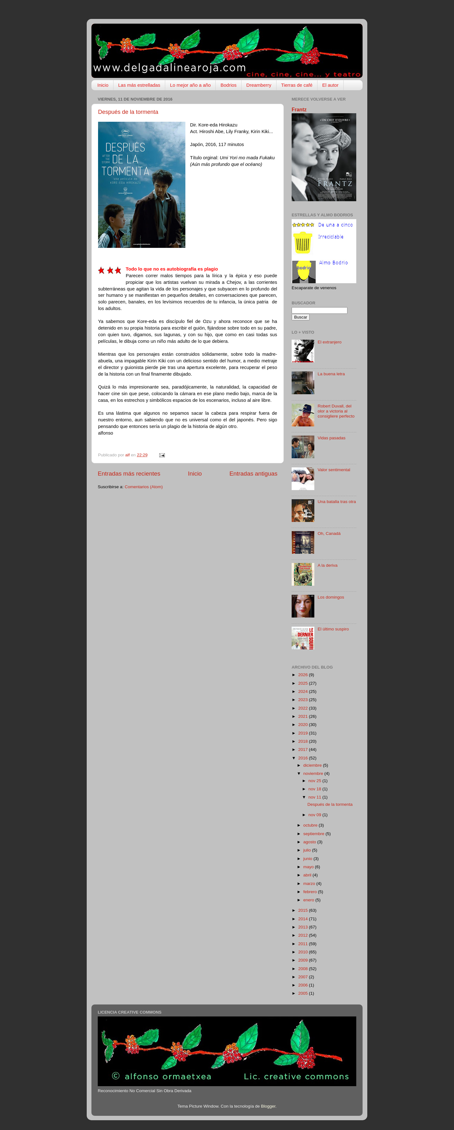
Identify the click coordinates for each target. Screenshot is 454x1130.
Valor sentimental (333, 469)
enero (309, 900)
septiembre (314, 833)
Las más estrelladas (139, 85)
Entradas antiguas (253, 473)
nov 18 (315, 789)
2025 (303, 683)
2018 (303, 741)
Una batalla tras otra (336, 501)
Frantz (299, 109)
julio (307, 850)
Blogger (268, 1106)
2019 (303, 733)
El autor (330, 85)
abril (307, 875)
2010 (303, 952)
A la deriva (327, 565)
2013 (303, 927)
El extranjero (329, 342)
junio (308, 858)
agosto (310, 842)
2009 (303, 960)
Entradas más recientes (129, 473)
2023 (303, 699)
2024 (303, 691)
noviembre (313, 773)
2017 (303, 749)
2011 (303, 943)
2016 (303, 758)
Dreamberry (258, 85)
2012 (303, 935)
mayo (309, 866)
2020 (303, 724)
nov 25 (315, 780)
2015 (303, 910)
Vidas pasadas (331, 438)
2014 (303, 918)
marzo (309, 883)
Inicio (102, 85)
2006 (303, 985)
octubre (311, 825)
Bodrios (228, 85)
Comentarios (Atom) (144, 486)
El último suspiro (333, 629)
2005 (303, 993)
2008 (303, 968)
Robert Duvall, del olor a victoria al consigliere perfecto (335, 411)
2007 (303, 977)
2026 (303, 674)
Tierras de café (297, 85)
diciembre (313, 765)
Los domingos (330, 597)
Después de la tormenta (128, 112)
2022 (303, 708)
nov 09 (315, 814)
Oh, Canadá (328, 533)
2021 (303, 716)
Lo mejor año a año (190, 85)
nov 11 (315, 797)
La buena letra (331, 374)
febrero (310, 891)
